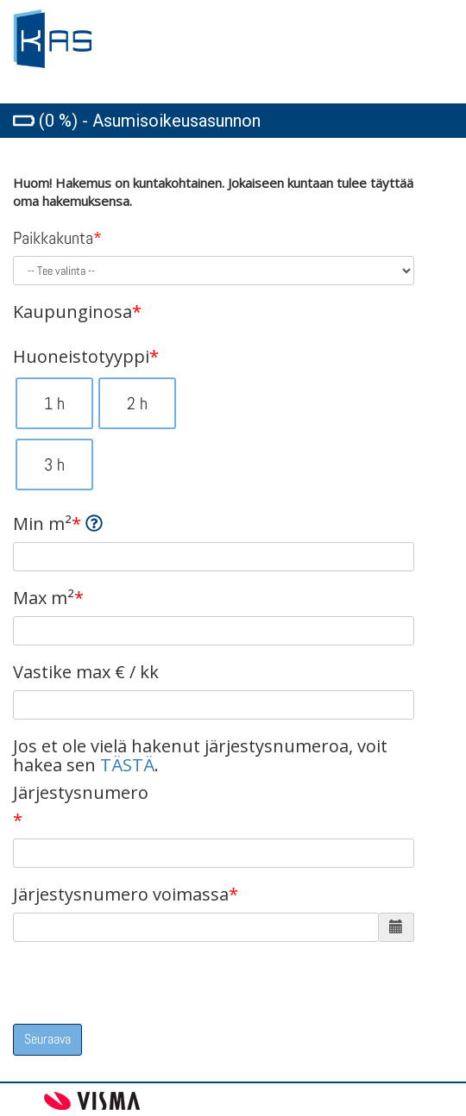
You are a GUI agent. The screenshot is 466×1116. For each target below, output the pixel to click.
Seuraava (47, 1039)
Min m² (58, 523)
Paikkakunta (57, 237)
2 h (137, 403)
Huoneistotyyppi (86, 356)
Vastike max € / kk (86, 672)
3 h (54, 464)
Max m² (48, 598)
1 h (54, 403)
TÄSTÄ (127, 764)
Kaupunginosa (77, 311)
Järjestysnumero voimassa (125, 894)
